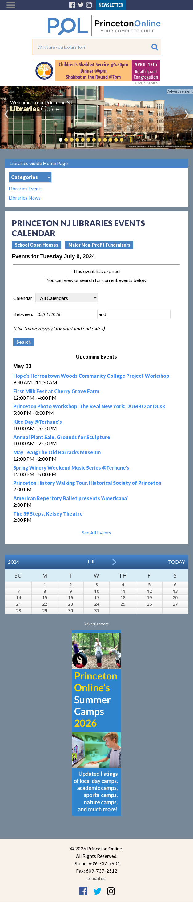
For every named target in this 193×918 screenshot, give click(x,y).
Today (176, 562)
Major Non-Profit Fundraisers (99, 244)
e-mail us (96, 878)
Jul (91, 561)
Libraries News (25, 198)
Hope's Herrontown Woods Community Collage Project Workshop (91, 376)
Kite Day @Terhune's (37, 422)
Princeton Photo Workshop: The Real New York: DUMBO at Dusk (89, 406)
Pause (131, 140)
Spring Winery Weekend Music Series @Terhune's (71, 468)
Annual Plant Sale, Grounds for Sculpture (61, 437)
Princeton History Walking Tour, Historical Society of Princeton (87, 483)
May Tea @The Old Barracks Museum (57, 452)
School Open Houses (36, 244)
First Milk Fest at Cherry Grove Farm (56, 391)
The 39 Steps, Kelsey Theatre (48, 514)
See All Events (96, 532)
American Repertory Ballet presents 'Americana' (70, 498)
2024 (13, 562)
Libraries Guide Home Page (39, 163)
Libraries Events (25, 188)
